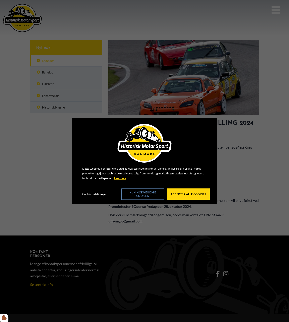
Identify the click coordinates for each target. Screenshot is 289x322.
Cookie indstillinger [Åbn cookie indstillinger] (94, 194)
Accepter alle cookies (188, 194)
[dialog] (144, 161)
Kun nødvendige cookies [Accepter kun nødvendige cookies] (142, 194)
